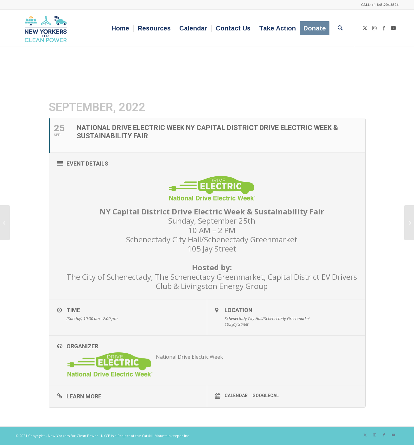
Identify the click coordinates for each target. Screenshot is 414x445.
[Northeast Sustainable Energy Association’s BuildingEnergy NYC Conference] (5, 222)
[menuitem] (120, 28)
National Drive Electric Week (189, 356)
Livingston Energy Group (224, 286)
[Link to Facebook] (384, 28)
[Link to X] (365, 28)
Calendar (236, 395)
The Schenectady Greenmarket (209, 277)
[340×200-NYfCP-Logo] (47, 28)
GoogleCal (265, 395)
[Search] (340, 28)
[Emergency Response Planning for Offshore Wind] (409, 222)
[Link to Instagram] (374, 28)
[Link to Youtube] (393, 28)
